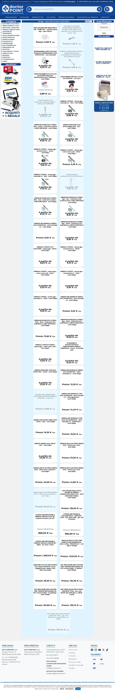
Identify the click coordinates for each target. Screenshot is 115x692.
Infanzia (6, 55)
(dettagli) (72, 1)
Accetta (78, 689)
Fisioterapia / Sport (11, 51)
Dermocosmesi (8, 39)
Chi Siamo (51, 17)
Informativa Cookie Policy (51, 689)
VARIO (5, 61)
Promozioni (11, 17)
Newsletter (38, 17)
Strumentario (8, 59)
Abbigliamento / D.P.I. (11, 25)
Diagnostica (8, 41)
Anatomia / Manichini (11, 27)
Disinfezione (8, 43)
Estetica (6, 49)
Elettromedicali (9, 45)
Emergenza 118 (8, 47)
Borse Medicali (9, 37)
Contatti (105, 17)
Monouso (6, 57)
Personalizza (69, 689)
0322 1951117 (53, 655)
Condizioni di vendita (87, 17)
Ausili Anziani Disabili (11, 35)
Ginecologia (8, 53)
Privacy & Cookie (66, 17)
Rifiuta (62, 689)
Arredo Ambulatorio (11, 29)
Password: (104, 27)
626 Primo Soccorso (11, 23)
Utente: (104, 23)
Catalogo (24, 17)
